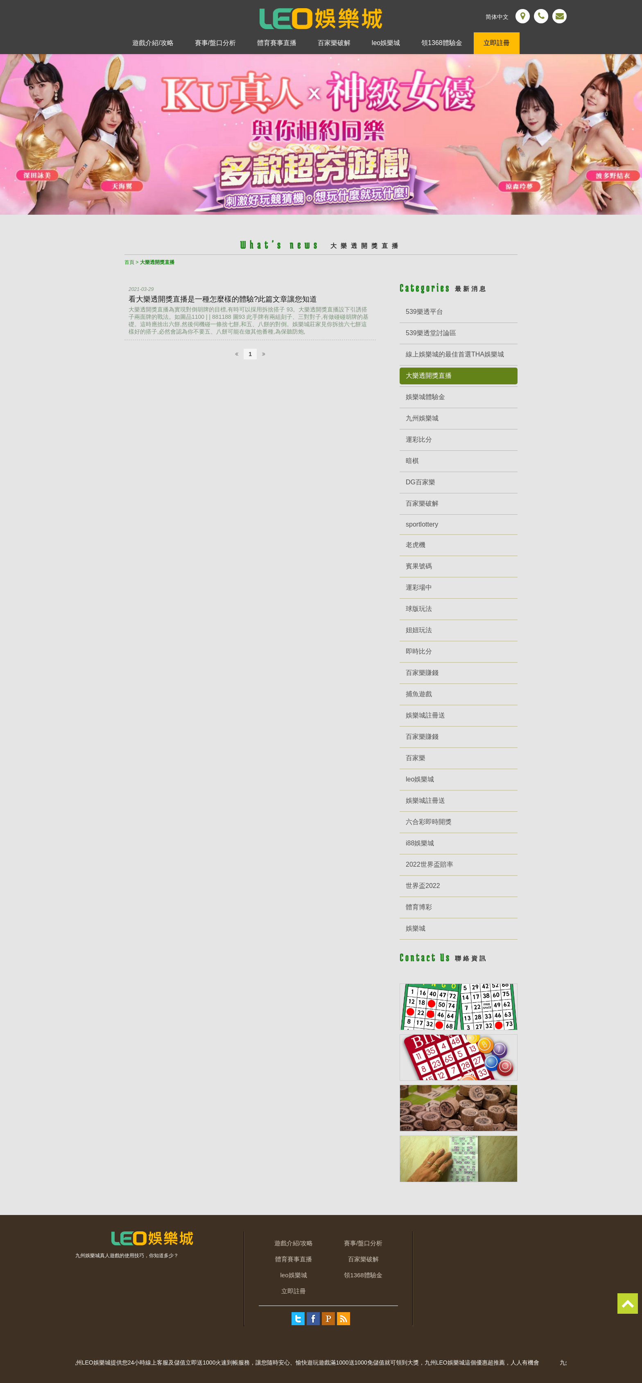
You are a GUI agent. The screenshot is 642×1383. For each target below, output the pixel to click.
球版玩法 (419, 608)
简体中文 (497, 17)
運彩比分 (419, 439)
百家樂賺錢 (422, 672)
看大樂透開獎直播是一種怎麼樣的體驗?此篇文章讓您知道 (223, 299)
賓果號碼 (419, 566)
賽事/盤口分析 (215, 42)
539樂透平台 (424, 311)
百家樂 (415, 757)
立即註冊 (497, 42)
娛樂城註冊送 (425, 715)
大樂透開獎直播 (429, 375)
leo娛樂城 (386, 42)
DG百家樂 (420, 482)
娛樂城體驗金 (425, 396)
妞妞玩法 (419, 630)
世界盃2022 (423, 885)
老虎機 (415, 544)
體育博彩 (419, 907)
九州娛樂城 (422, 418)
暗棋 (412, 460)
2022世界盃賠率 (429, 864)
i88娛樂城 (420, 843)
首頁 (129, 262)
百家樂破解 (334, 42)
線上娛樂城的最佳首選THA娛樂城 (455, 354)
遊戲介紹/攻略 (152, 42)
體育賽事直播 (276, 42)
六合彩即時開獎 (429, 821)
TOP (627, 1303)
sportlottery (422, 524)
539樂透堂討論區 (431, 332)
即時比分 (419, 651)
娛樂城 (415, 928)
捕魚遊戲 (419, 693)
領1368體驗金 (441, 42)
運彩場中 (419, 587)
